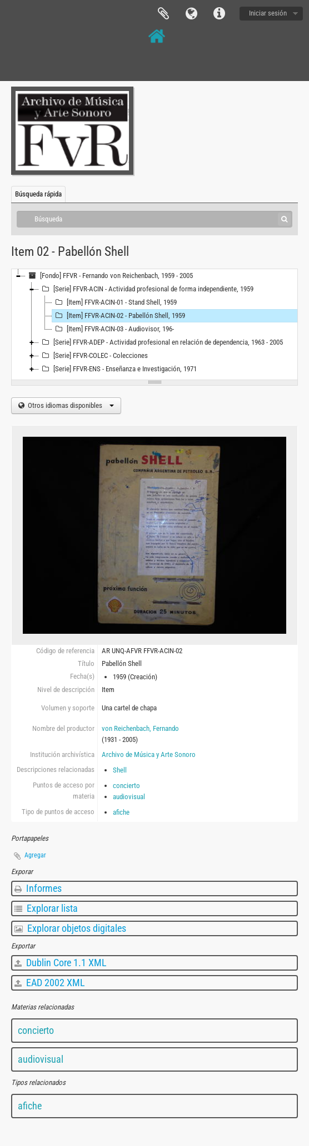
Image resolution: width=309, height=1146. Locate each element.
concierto (126, 785)
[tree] (154, 324)
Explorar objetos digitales (70, 928)
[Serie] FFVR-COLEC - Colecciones (93, 355)
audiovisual (129, 796)
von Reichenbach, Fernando (140, 728)
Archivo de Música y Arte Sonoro (149, 754)
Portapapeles (163, 14)
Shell (120, 770)
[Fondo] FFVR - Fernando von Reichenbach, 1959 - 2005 (109, 275)
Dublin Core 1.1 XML (60, 962)
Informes (38, 888)
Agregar (35, 855)
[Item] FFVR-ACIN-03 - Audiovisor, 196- (113, 329)
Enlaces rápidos (219, 14)
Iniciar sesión (268, 13)
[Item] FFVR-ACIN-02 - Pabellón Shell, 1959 (118, 315)
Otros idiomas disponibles (70, 405)
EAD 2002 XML (49, 982)
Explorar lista (46, 908)
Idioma (191, 14)
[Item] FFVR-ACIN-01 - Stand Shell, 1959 (114, 302)
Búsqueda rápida (38, 194)
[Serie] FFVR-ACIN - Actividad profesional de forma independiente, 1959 (146, 289)
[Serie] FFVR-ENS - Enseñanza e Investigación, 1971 (118, 369)
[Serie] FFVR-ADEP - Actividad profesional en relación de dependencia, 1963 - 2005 (161, 342)
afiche (121, 812)
